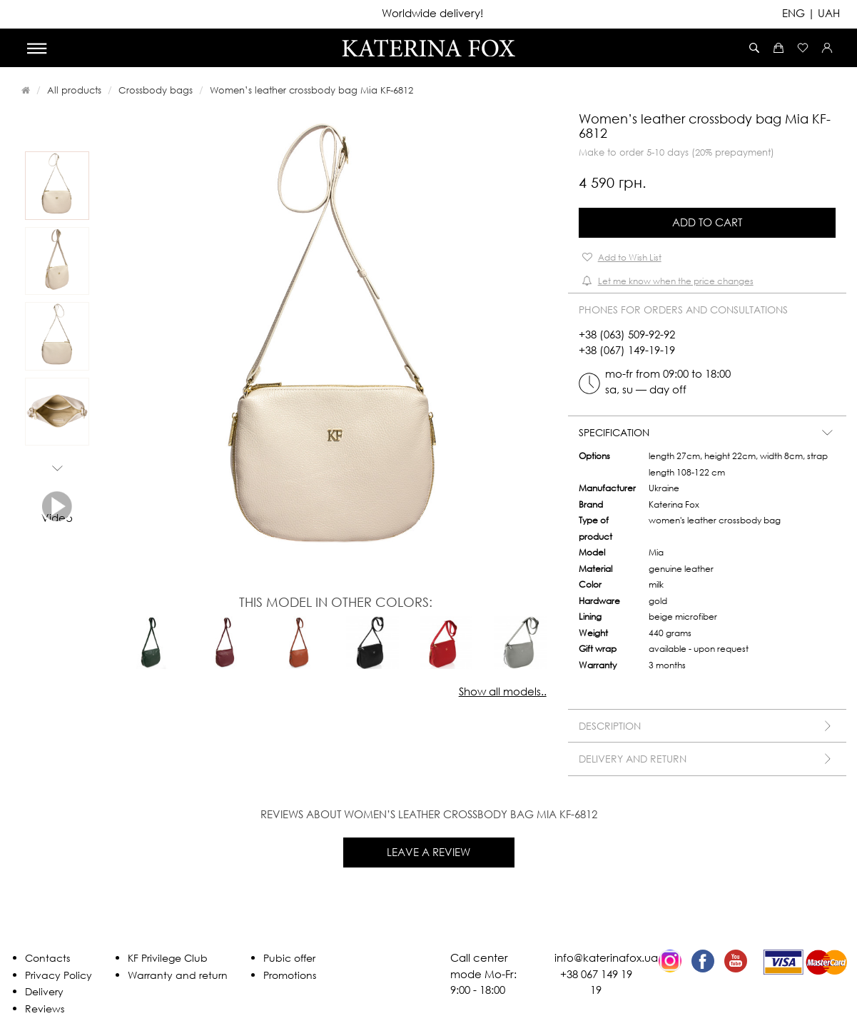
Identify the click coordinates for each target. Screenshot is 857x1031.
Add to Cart (707, 222)
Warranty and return (178, 975)
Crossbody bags (155, 90)
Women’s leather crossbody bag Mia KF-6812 (311, 90)
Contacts (47, 958)
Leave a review (428, 851)
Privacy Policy (58, 975)
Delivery (44, 991)
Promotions (289, 975)
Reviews (44, 1008)
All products (74, 90)
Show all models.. (503, 691)
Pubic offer (289, 958)
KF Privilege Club (168, 958)
